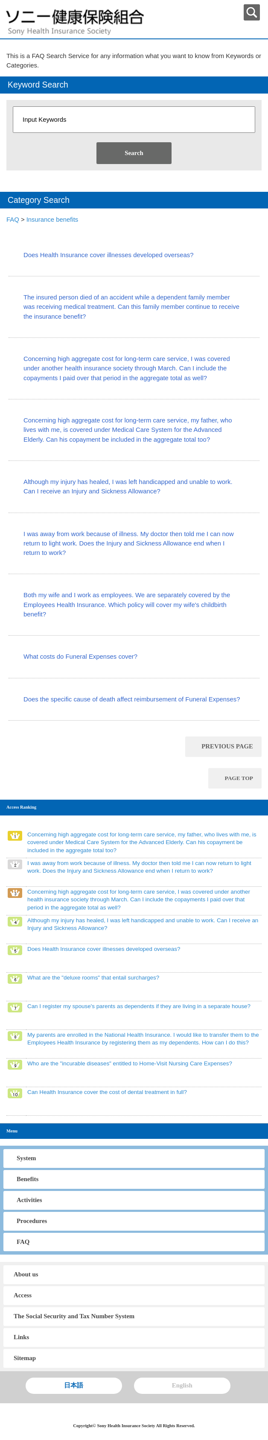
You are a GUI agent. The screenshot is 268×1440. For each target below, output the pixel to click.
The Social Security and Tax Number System (74, 1316)
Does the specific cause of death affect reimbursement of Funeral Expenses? (131, 699)
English (182, 1385)
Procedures (32, 1220)
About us (26, 1274)
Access (23, 1295)
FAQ (12, 219)
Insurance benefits (52, 219)
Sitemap (25, 1358)
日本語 (73, 1385)
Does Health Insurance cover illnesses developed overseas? (108, 255)
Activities (29, 1200)
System (26, 1158)
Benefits (27, 1179)
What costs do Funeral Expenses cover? (80, 656)
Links (21, 1337)
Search (134, 153)
